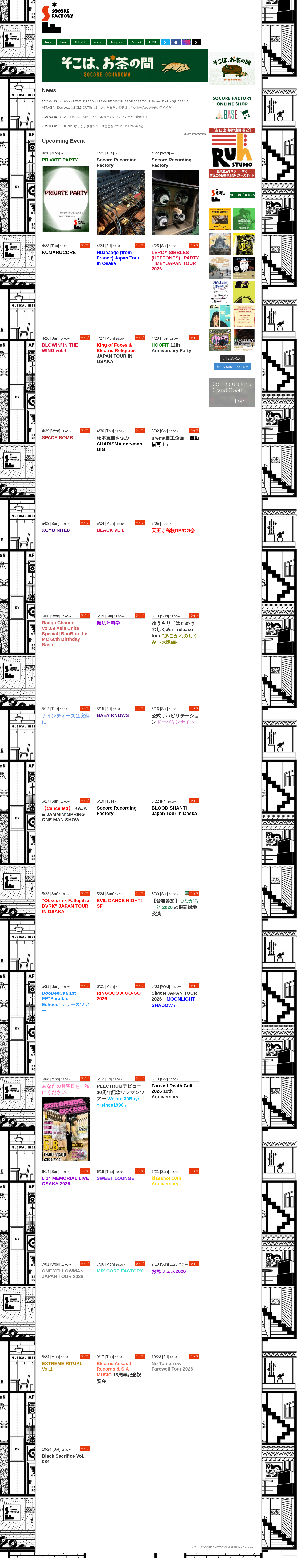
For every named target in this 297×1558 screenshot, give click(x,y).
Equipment (117, 42)
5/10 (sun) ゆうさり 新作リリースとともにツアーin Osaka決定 (101, 126)
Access (98, 42)
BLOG (152, 42)
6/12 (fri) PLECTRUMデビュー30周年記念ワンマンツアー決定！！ (104, 116)
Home (49, 42)
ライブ (85, 245)
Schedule (80, 42)
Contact (136, 42)
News (63, 42)
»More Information (195, 134)
